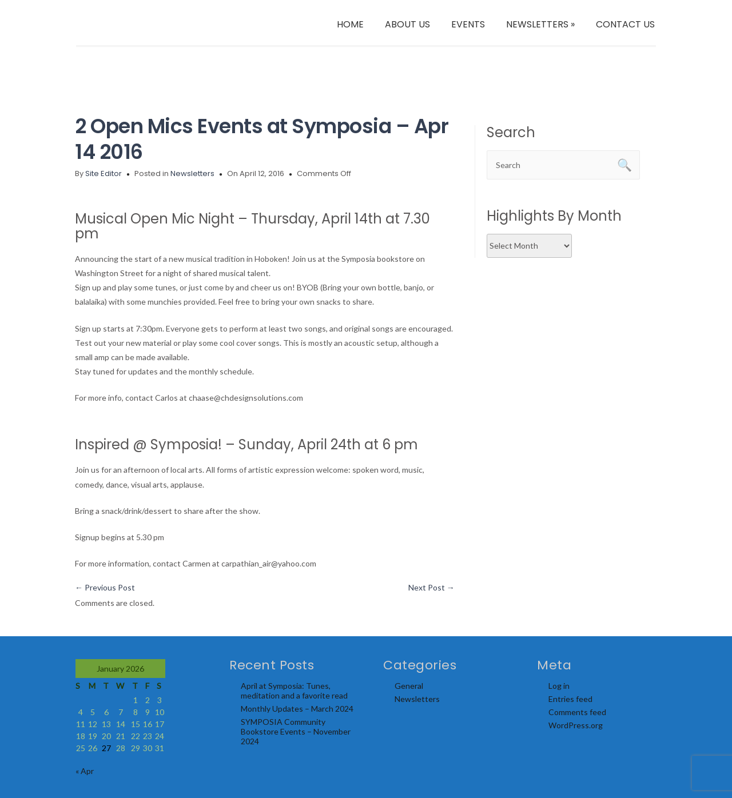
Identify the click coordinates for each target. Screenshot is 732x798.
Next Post (431, 587)
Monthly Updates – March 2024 (297, 708)
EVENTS (468, 24)
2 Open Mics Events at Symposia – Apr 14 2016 (261, 139)
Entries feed (570, 699)
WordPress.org (575, 725)
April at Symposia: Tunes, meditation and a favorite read (294, 690)
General (409, 686)
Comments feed (577, 712)
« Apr (84, 771)
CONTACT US (625, 24)
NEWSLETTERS (540, 24)
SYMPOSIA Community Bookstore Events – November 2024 (296, 731)
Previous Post (105, 587)
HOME (350, 24)
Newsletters (192, 173)
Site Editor (103, 173)
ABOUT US (407, 24)
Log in (559, 686)
